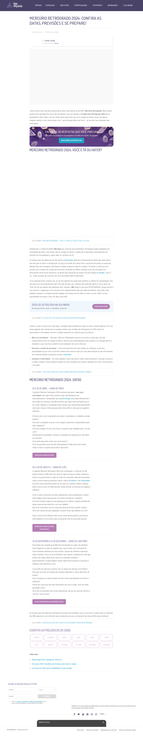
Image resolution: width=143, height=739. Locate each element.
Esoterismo (97, 5)
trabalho (102, 273)
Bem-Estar (64, 5)
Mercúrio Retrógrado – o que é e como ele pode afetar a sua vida (65, 241)
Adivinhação (112, 5)
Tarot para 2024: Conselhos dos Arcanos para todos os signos (54, 664)
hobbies (73, 480)
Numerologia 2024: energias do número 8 (47, 660)
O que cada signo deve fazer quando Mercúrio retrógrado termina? (66, 372)
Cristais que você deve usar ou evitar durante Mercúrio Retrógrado (67, 623)
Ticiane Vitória (50, 41)
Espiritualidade (52, 32)
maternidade (85, 480)
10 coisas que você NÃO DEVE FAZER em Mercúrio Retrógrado (63, 318)
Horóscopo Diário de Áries (44, 455)
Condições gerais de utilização (109, 730)
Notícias (38, 5)
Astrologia (37, 32)
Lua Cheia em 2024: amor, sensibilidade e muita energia (52, 668)
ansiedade (67, 354)
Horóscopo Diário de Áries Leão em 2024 (44, 527)
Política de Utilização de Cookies (127, 730)
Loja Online (128, 5)
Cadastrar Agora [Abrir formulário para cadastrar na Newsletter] (101, 306)
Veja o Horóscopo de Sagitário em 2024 (49, 602)
